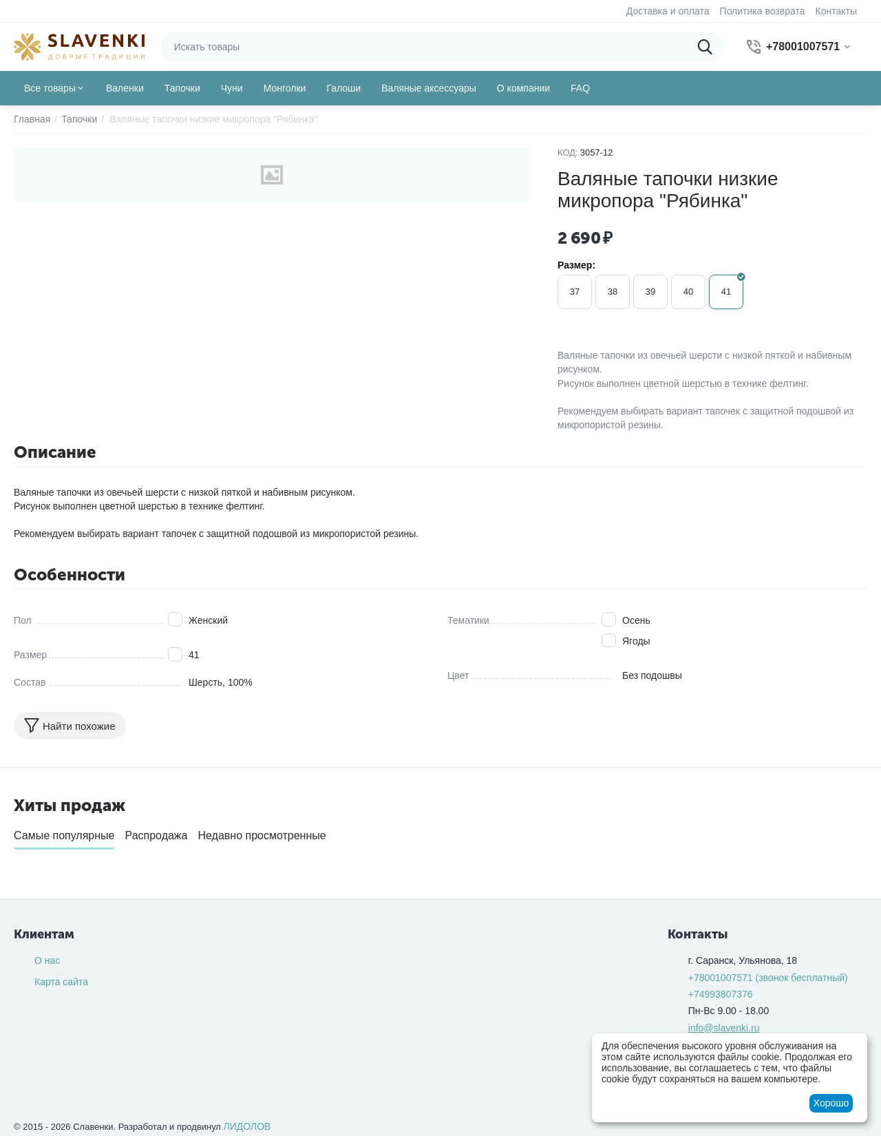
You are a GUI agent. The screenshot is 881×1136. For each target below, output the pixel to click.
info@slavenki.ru (724, 1027)
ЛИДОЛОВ (247, 1126)
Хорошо (831, 1102)
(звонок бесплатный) (768, 977)
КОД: (568, 152)
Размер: (576, 265)
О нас (47, 960)
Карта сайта (61, 981)
